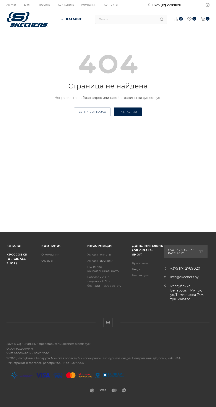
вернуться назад (92, 111)
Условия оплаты (99, 254)
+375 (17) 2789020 (166, 5)
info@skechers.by (184, 277)
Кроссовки (140, 263)
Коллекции (140, 275)
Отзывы (47, 260)
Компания (51, 245)
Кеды (136, 269)
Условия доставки (100, 260)
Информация (100, 245)
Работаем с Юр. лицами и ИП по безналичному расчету (104, 281)
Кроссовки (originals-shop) (17, 259)
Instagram (108, 322)
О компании (50, 254)
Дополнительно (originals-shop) (147, 250)
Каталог (14, 245)
